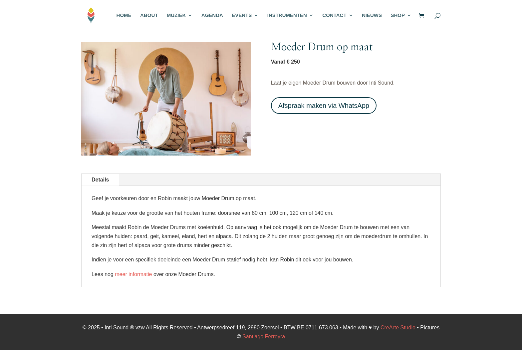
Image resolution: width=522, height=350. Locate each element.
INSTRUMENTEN (287, 15)
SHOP (398, 15)
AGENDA (212, 15)
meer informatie (133, 274)
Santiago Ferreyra (263, 336)
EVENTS (242, 15)
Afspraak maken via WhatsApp (323, 105)
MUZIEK (176, 15)
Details (100, 179)
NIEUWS (372, 15)
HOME (124, 15)
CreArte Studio (398, 327)
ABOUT (149, 15)
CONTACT (334, 15)
